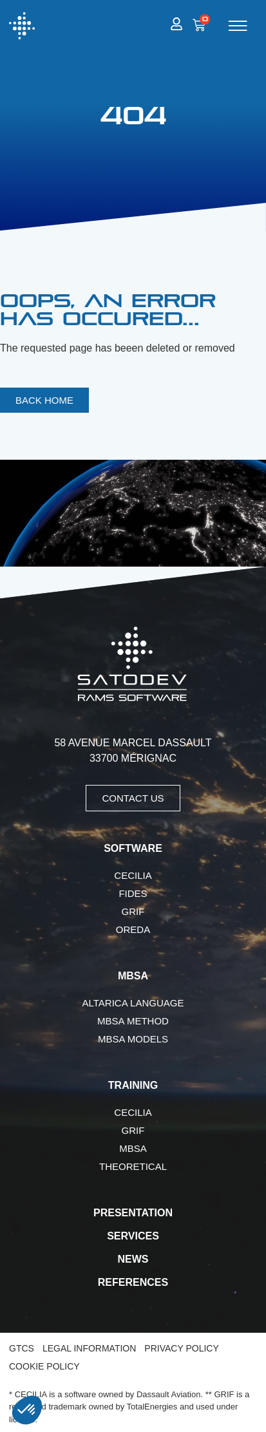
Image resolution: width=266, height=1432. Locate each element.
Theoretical (133, 1166)
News (133, 1259)
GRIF (133, 911)
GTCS (21, 1348)
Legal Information (89, 1348)
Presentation (133, 1212)
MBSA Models (133, 1038)
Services (133, 1235)
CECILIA (132, 875)
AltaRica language (133, 1002)
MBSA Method (133, 1020)
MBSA (133, 1148)
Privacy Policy (181, 1348)
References (133, 1282)
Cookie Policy (44, 1366)
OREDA (133, 929)
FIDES (133, 893)
